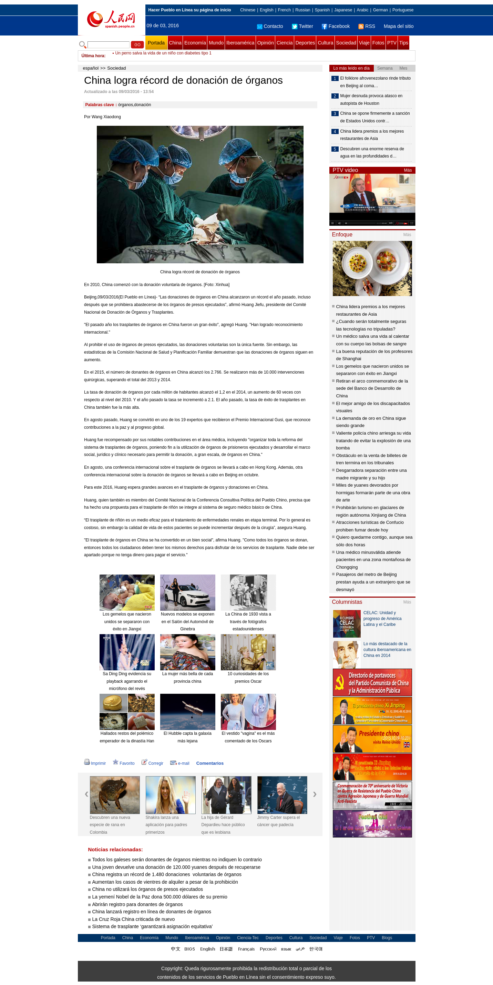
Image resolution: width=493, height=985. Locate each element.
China (175, 42)
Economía (195, 42)
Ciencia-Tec (248, 937)
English (266, 10)
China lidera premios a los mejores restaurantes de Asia (372, 135)
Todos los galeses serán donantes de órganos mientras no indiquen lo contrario (177, 859)
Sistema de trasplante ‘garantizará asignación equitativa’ (152, 926)
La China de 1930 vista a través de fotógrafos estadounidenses (248, 621)
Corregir (152, 763)
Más (408, 170)
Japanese (343, 10)
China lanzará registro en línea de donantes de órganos (152, 911)
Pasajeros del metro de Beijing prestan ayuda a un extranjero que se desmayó (373, 582)
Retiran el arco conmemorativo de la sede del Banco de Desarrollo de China (372, 388)
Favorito (123, 763)
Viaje (364, 42)
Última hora (93, 55)
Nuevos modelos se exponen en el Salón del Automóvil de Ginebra (187, 621)
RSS (366, 26)
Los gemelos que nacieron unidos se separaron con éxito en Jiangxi (127, 621)
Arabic (362, 10)
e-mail (179, 763)
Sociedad (346, 42)
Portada (156, 42)
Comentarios (210, 763)
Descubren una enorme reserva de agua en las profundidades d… (372, 152)
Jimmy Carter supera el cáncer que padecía (278, 821)
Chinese (247, 10)
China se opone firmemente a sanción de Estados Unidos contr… (375, 117)
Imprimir (95, 763)
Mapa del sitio (398, 26)
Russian (302, 10)
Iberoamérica (240, 42)
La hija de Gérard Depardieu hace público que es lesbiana (223, 825)
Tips (403, 42)
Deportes (305, 42)
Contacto (270, 26)
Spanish (322, 10)
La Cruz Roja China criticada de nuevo (133, 919)
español (91, 68)
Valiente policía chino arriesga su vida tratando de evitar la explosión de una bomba (373, 440)
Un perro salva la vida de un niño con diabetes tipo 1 (163, 55)
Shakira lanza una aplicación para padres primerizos (166, 825)
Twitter (302, 26)
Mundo (216, 42)
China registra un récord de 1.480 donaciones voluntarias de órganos (167, 874)
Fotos (378, 42)
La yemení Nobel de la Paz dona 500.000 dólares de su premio (159, 897)
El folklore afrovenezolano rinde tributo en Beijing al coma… (375, 82)
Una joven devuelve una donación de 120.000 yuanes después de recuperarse (176, 867)
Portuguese (402, 10)
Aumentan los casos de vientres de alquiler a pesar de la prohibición (165, 882)
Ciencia (285, 42)
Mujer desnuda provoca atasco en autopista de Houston (371, 99)
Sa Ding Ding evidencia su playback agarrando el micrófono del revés (127, 681)
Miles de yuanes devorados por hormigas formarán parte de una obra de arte (373, 492)
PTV (392, 42)
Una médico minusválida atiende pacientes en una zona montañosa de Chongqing (373, 560)
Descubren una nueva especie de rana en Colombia (110, 825)
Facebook (336, 26)
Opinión (265, 42)
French (284, 10)
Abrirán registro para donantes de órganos (137, 904)
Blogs (387, 937)
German (380, 10)
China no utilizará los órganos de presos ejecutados (147, 889)
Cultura (325, 42)
